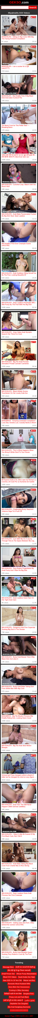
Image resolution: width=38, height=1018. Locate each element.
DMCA (18, 1016)
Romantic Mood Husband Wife (19, 984)
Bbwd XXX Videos (9, 977)
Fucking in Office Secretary (19, 990)
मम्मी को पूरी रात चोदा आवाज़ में (13, 1000)
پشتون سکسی (29, 1000)
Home (7, 1016)
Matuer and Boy (29, 980)
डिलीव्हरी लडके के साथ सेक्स (13, 994)
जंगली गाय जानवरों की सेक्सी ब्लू (25, 967)
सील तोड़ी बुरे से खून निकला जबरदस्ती (19, 970)
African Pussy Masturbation (26, 974)
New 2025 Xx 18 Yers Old (12, 980)
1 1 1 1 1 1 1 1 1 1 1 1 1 (19, 1010)
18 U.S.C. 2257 (27, 1016)
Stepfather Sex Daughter (19, 1003)
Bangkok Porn (28, 994)
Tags (12, 1016)
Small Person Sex (8, 974)
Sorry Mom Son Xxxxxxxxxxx (19, 987)
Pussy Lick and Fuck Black (19, 997)
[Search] (15, 7)
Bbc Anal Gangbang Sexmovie (19, 1007)
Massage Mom (8, 967)
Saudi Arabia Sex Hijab (26, 977)
